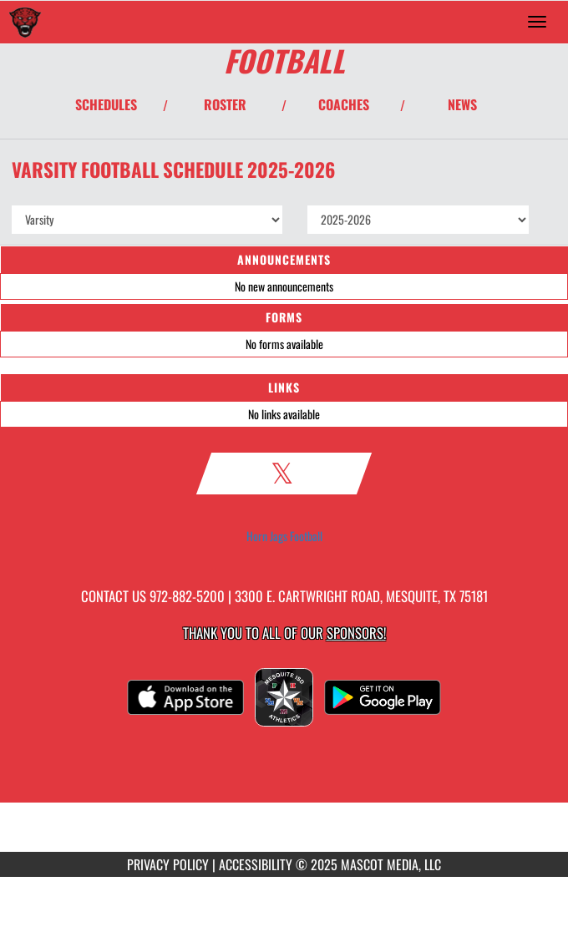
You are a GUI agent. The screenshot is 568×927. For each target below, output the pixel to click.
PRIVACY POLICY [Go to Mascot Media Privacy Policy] (168, 864)
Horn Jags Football (284, 536)
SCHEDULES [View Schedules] (106, 104)
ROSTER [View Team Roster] (225, 104)
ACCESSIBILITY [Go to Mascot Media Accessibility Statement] (255, 864)
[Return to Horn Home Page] (25, 22)
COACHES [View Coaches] (343, 104)
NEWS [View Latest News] (462, 104)
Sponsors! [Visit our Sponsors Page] (356, 632)
